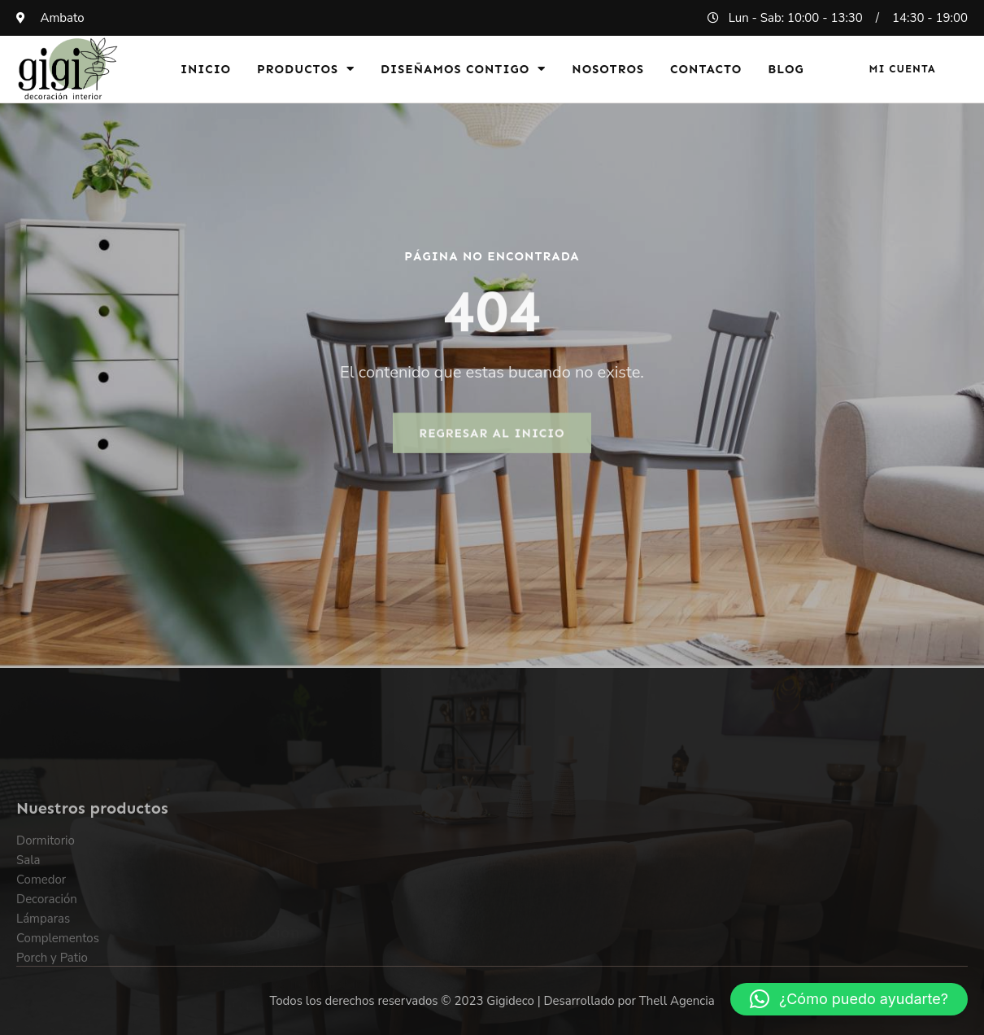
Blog (786, 69)
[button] (849, 999)
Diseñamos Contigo (463, 69)
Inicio (206, 69)
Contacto (706, 69)
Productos (306, 69)
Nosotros (608, 69)
